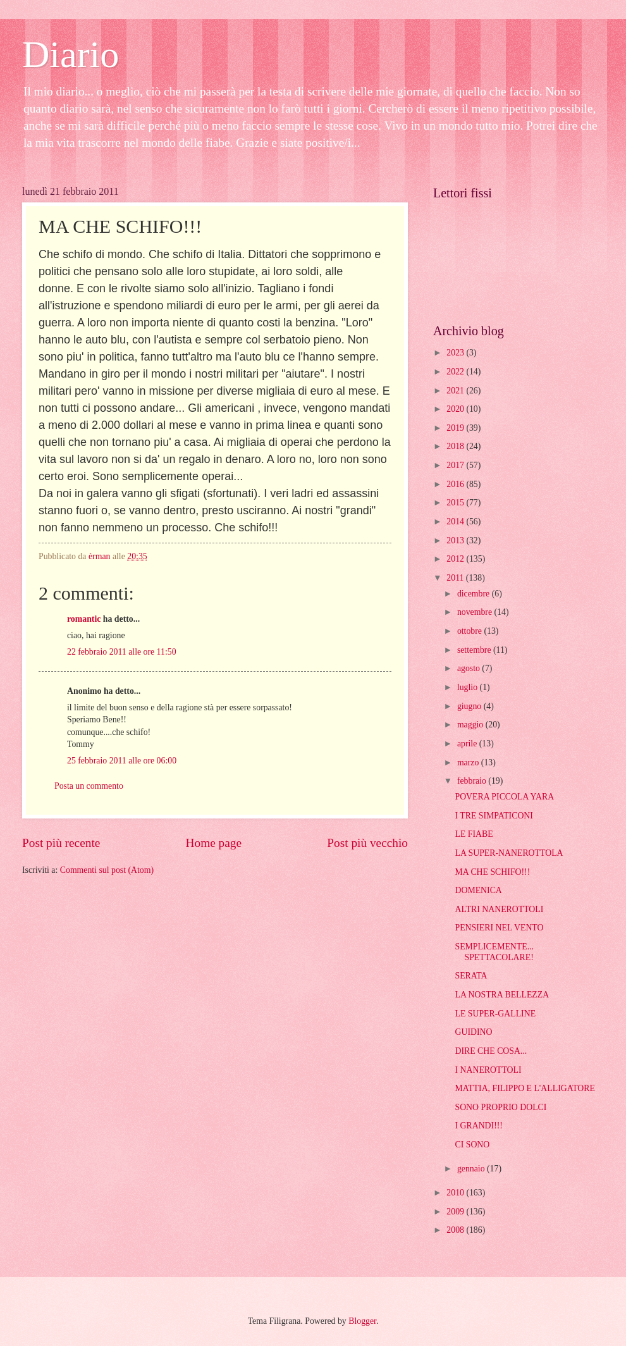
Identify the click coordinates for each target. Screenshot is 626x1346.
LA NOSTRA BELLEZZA (502, 994)
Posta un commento (88, 786)
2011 (456, 578)
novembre (475, 612)
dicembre (474, 593)
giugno (470, 706)
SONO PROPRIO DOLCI (500, 1107)
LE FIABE (474, 834)
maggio (471, 724)
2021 (456, 390)
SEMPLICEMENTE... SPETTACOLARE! (494, 952)
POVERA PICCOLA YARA (504, 796)
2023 (456, 352)
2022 (456, 371)
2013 (456, 540)
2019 (456, 428)
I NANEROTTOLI (488, 1070)
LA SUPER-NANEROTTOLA (509, 853)
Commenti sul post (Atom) (107, 870)
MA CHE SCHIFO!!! (492, 872)
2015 (456, 502)
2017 (456, 465)
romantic (84, 619)
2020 (456, 409)
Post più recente (61, 842)
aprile (468, 743)
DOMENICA (478, 890)
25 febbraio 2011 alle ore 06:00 (121, 760)
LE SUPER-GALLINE (495, 1013)
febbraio (472, 781)
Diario (70, 54)
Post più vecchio (367, 842)
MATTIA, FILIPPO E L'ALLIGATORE (524, 1088)
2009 (456, 1211)
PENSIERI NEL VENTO (499, 927)
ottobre (470, 631)
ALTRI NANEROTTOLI (499, 909)
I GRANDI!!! (478, 1125)
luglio (468, 687)
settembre (475, 650)
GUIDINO (473, 1032)
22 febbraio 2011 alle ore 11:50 (121, 652)
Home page (214, 842)
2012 (456, 559)
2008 (456, 1230)
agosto (469, 668)
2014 (456, 521)
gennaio (472, 1168)
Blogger (362, 1321)
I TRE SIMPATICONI (493, 815)
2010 (456, 1192)
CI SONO (472, 1144)
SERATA (471, 975)
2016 (456, 484)
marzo (469, 762)
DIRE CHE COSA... (491, 1051)
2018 (456, 446)
